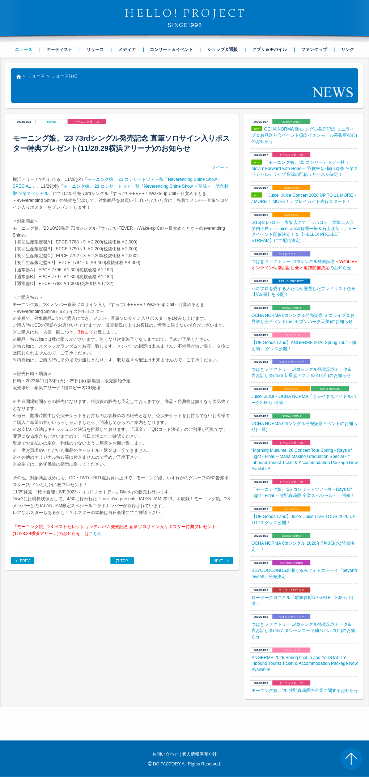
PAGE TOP (351, 759)
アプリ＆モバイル (269, 49)
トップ (18, 77)
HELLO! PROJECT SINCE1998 (184, 18)
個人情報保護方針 (199, 754)
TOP (124, 561)
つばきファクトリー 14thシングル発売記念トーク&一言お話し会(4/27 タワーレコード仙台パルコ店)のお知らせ (303, 630)
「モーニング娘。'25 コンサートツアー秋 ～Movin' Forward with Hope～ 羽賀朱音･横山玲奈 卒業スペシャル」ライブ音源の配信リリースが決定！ (304, 168)
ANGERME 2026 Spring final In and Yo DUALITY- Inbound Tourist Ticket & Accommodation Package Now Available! (304, 663)
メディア (127, 49)
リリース (95, 49)
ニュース (36, 75)
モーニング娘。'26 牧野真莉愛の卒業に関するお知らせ (304, 690)
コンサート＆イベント (171, 49)
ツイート (220, 167)
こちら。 (97, 533)
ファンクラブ (314, 49)
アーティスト (59, 49)
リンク (347, 49)
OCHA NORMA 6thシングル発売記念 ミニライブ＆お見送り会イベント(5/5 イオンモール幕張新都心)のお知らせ (304, 135)
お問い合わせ (165, 754)
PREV (25, 561)
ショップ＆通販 (222, 49)
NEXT (218, 561)
